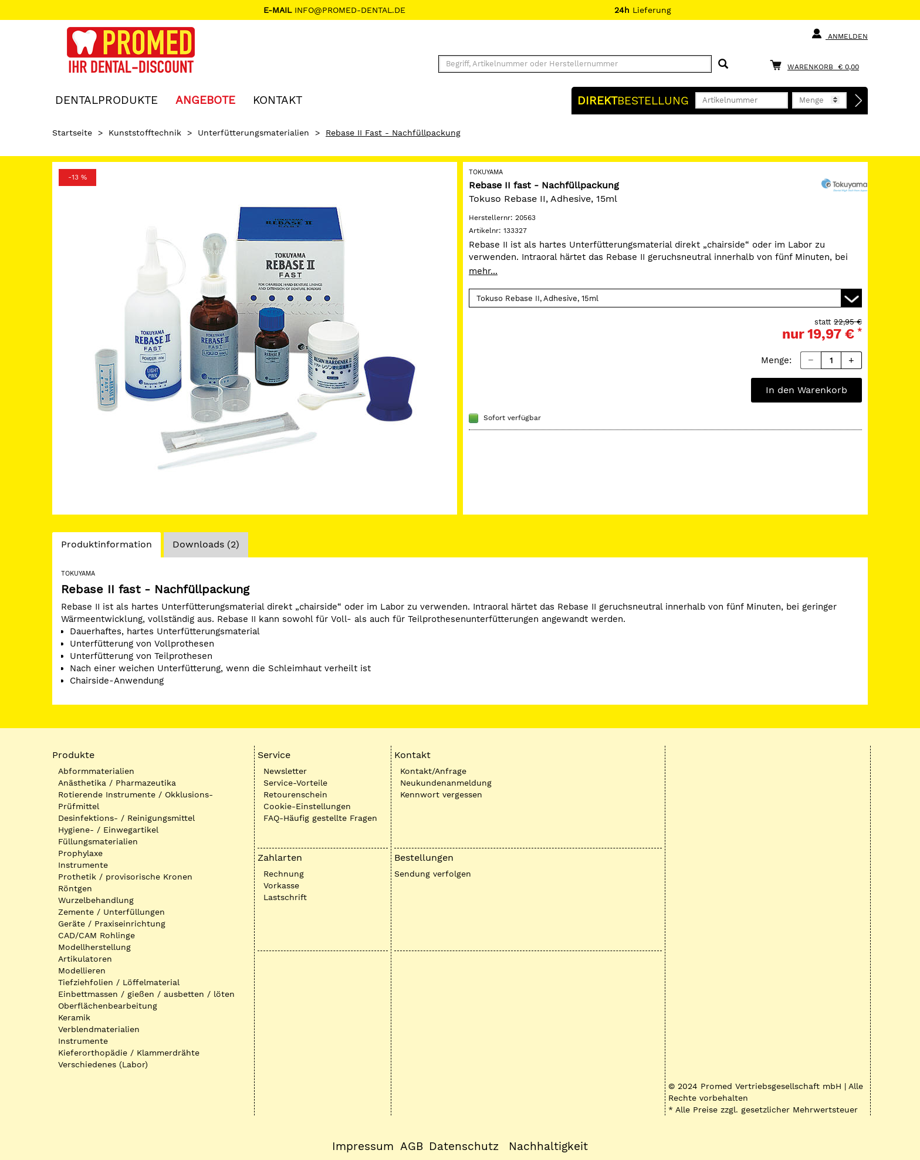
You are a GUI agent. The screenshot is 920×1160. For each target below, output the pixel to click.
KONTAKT (277, 99)
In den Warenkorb (806, 389)
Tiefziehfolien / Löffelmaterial (119, 982)
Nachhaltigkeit (548, 1146)
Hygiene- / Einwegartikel (108, 829)
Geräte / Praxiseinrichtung (111, 923)
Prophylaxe (80, 853)
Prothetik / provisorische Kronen (125, 876)
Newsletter (285, 771)
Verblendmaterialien (99, 1029)
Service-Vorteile (295, 782)
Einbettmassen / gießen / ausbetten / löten (146, 994)
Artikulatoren (85, 958)
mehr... (483, 271)
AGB (411, 1146)
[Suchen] (723, 64)
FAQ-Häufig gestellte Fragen (320, 818)
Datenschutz (464, 1146)
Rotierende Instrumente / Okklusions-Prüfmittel (135, 800)
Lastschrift (285, 897)
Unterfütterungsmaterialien (253, 132)
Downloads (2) (205, 544)
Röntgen (75, 888)
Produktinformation (106, 547)
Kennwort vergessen (441, 794)
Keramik (74, 1017)
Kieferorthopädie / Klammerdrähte (128, 1052)
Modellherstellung (94, 947)
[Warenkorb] (817, 65)
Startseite (72, 132)
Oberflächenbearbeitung (107, 1005)
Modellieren (82, 970)
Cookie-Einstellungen (307, 806)
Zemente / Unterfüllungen (111, 911)
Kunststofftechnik (145, 132)
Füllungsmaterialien (98, 841)
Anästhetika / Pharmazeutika (117, 782)
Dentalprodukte (106, 99)
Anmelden (839, 34)
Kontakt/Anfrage (433, 771)
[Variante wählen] (665, 298)
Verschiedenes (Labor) (103, 1064)
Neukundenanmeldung (446, 782)
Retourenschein (295, 794)
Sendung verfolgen (432, 873)
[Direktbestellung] (859, 101)
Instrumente (83, 865)
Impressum (363, 1146)
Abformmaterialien (96, 771)
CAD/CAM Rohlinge (96, 935)
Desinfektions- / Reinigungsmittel (126, 818)
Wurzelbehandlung (96, 900)
